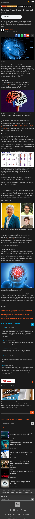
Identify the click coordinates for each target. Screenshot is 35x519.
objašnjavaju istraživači (12, 239)
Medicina (15, 6)
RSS (5, 514)
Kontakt (24, 516)
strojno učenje (21, 6)
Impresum (11, 516)
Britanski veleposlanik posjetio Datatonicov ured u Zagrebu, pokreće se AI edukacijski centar (21, 463)
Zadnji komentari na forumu (10, 324)
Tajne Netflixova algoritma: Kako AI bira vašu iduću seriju (21, 472)
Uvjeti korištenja (12, 514)
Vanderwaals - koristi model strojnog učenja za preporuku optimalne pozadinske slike (22, 433)
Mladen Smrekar (9, 29)
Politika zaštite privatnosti (23, 514)
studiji (5, 128)
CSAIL (9, 84)
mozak (25, 6)
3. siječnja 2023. (11, 340)
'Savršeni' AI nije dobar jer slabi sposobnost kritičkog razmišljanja (21, 443)
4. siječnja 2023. (10, 327)
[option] (17, 399)
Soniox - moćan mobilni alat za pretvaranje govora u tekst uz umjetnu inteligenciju (21, 453)
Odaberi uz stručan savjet (9, 402)
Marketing (18, 516)
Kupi (32, 412)
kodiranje (29, 6)
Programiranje (10, 6)
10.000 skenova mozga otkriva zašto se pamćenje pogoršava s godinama (20, 482)
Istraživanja (3, 6)
